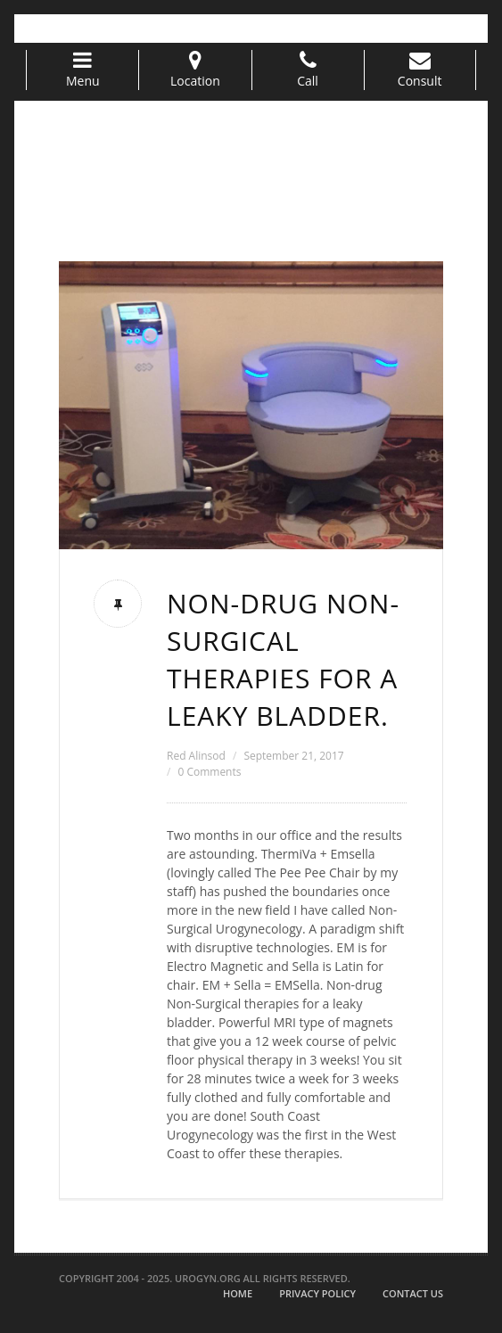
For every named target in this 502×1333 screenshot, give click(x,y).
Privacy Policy (317, 1293)
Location (195, 69)
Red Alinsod (196, 755)
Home (237, 1293)
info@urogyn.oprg (188, 27)
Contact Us (413, 1293)
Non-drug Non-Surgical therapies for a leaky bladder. (283, 659)
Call (308, 69)
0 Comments (209, 771)
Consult (420, 69)
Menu (82, 69)
